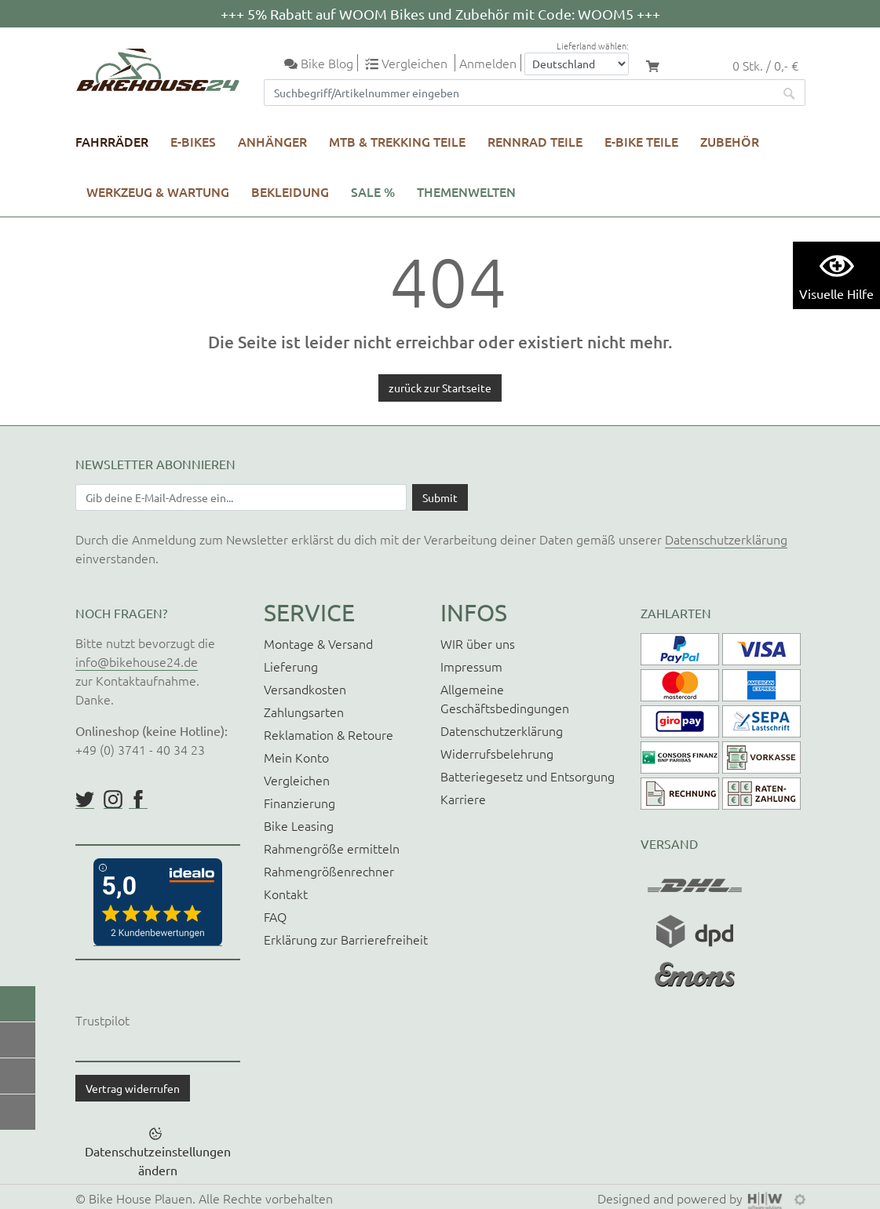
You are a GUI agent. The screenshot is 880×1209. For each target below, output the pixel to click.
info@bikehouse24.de (136, 661)
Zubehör (729, 141)
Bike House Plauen (140, 1198)
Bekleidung (290, 191)
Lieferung (291, 666)
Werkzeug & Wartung (157, 191)
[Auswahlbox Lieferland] (576, 64)
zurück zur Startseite (440, 388)
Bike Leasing (299, 825)
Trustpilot (102, 1020)
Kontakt (286, 893)
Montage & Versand (318, 643)
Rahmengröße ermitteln (332, 848)
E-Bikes (193, 141)
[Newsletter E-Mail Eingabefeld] (241, 497)
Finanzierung (299, 802)
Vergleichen (297, 779)
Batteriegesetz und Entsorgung (527, 776)
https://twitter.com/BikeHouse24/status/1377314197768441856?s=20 (84, 799)
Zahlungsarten (304, 711)
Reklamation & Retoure (328, 734)
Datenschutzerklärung (726, 539)
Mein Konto (296, 757)
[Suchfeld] (519, 92)
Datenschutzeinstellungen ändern (158, 1160)
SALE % (373, 191)
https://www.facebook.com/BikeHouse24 (138, 799)
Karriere (463, 798)
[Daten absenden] (440, 497)
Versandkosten (305, 688)
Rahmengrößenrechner (329, 870)
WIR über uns (477, 643)
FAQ (275, 916)
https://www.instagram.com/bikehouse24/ (113, 799)
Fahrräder (111, 141)
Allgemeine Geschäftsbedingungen (504, 698)
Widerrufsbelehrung (496, 753)
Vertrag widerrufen (133, 1088)
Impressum (471, 666)
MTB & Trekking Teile (397, 141)
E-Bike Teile (641, 141)
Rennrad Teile (534, 141)
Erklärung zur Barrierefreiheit (346, 939)
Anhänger (272, 141)
